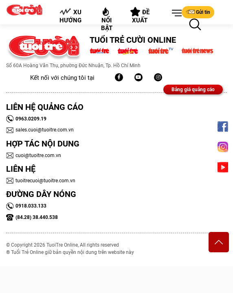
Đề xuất (139, 15)
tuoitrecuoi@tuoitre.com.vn (40, 181)
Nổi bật (106, 19)
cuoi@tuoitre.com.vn (33, 155)
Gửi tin (198, 11)
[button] (175, 13)
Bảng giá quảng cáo (193, 89)
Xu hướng (71, 16)
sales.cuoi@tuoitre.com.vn (40, 130)
